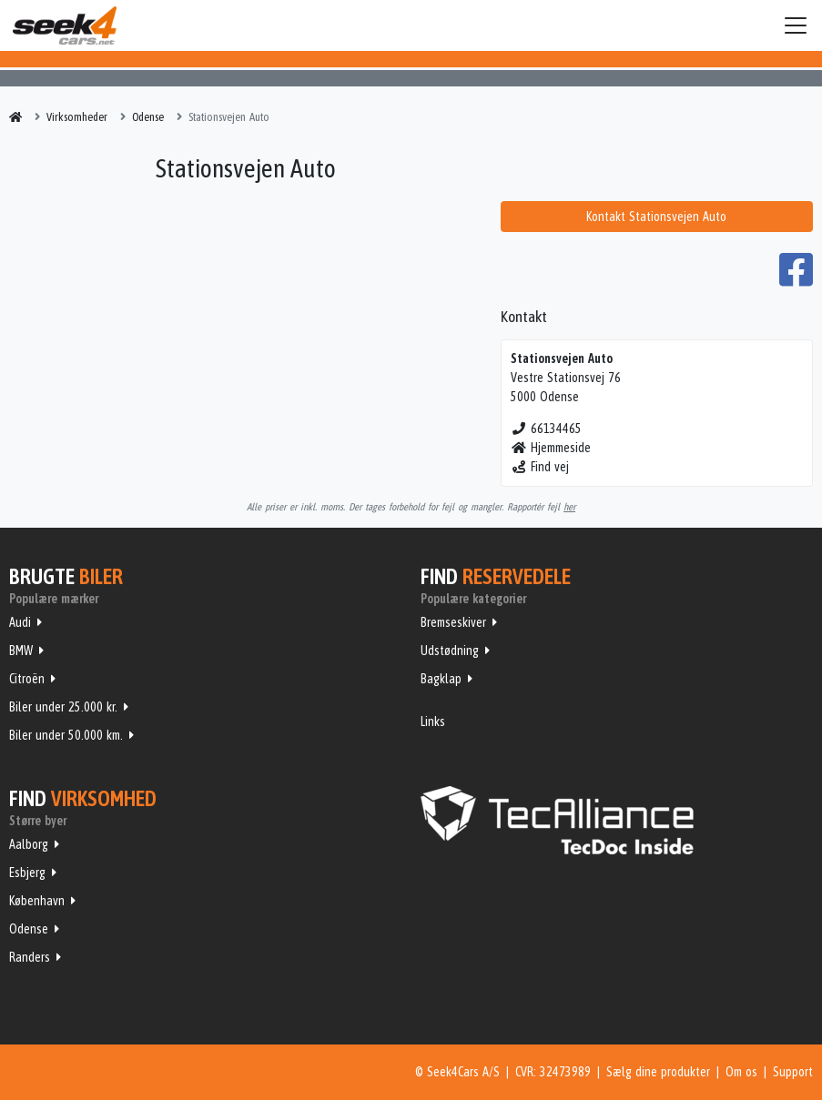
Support (793, 1072)
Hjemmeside (551, 447)
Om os (741, 1072)
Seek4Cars (65, 25)
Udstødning (450, 650)
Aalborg (28, 844)
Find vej (540, 466)
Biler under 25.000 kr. (63, 707)
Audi (20, 622)
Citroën (27, 678)
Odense (28, 929)
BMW (21, 650)
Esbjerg (27, 872)
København (37, 900)
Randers (29, 957)
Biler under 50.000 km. (66, 735)
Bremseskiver (453, 622)
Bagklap (441, 678)
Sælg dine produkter (658, 1072)
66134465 (547, 428)
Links (433, 721)
